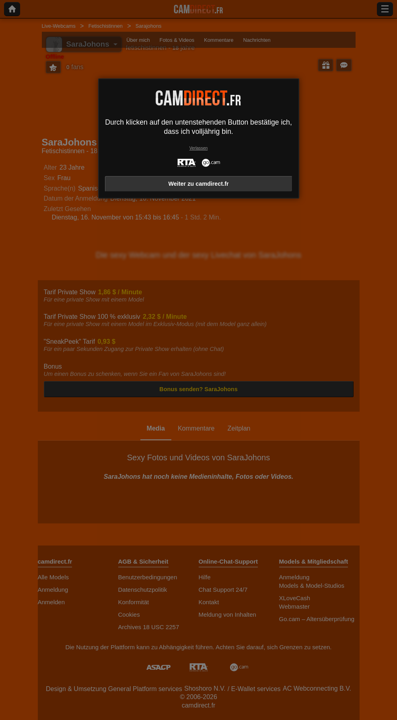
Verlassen (198, 148)
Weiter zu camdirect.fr (198, 184)
